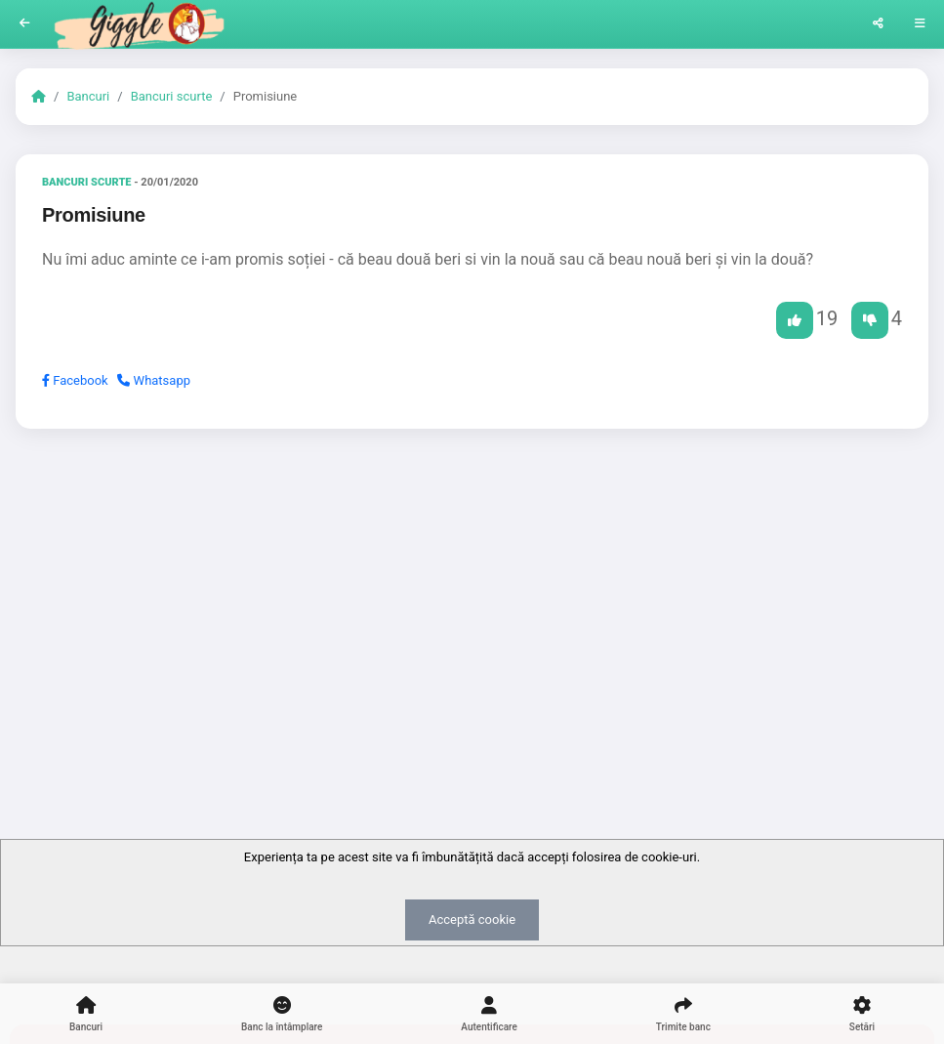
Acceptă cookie (472, 919)
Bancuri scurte (172, 96)
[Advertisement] (472, 594)
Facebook (75, 380)
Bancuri (87, 96)
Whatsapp (153, 380)
